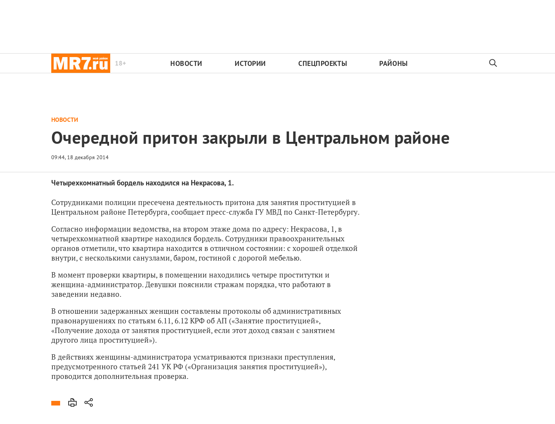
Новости (186, 63)
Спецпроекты (322, 63)
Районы (393, 63)
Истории (250, 63)
